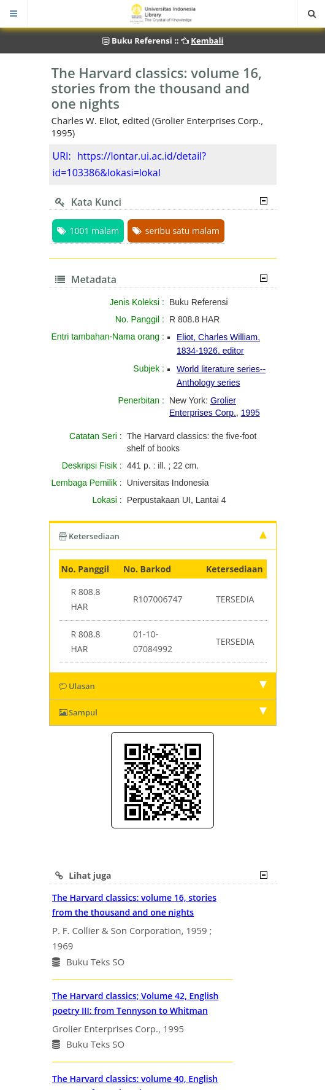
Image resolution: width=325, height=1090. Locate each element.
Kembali (207, 40)
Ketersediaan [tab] (163, 536)
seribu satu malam (176, 230)
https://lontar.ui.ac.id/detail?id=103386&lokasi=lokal (130, 164)
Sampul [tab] (163, 712)
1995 (250, 413)
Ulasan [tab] (163, 685)
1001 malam (88, 230)
